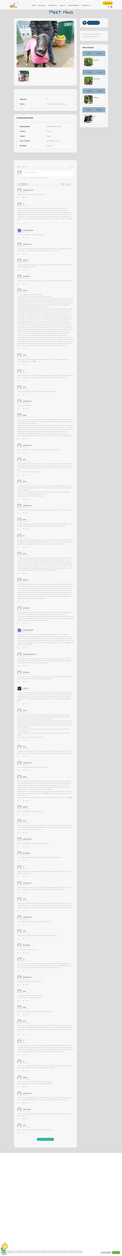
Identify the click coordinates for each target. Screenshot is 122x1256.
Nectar (97, 83)
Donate (108, 3)
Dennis (96, 64)
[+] (48, 182)
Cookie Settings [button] (105, 1252)
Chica (96, 101)
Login (71, 171)
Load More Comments (45, 1143)
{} (45, 182)
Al (94, 120)
